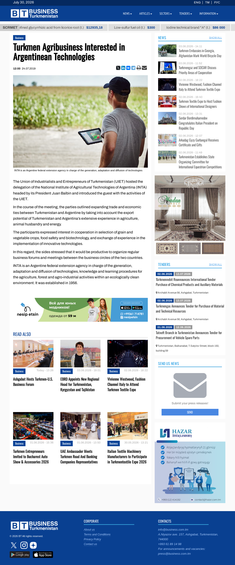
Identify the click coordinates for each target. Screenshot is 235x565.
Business (19, 38)
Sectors (165, 13)
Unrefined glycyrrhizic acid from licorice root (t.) (63, 27)
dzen (32, 545)
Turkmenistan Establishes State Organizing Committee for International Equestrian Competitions (200, 161)
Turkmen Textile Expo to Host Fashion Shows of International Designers (200, 104)
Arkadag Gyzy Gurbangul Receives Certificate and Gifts (199, 142)
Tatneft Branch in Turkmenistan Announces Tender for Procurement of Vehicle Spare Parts (189, 335)
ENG (197, 2)
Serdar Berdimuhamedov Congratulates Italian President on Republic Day (198, 123)
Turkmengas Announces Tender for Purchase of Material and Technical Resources (190, 308)
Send (190, 412)
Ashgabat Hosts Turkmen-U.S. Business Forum (33, 382)
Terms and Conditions (97, 534)
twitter (14, 545)
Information (208, 13)
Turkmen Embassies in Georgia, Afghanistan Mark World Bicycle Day (200, 53)
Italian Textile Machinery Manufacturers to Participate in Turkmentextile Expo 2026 (127, 457)
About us (89, 529)
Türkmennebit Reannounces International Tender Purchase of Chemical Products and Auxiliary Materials (189, 282)
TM (207, 2)
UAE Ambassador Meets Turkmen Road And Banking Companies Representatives (79, 457)
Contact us (90, 544)
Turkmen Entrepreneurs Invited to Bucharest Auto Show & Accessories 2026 (31, 457)
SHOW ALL (215, 37)
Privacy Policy (92, 539)
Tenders (164, 264)
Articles (145, 13)
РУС (217, 2)
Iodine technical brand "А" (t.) (201, 27)
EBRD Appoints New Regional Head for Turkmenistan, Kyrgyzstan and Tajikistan (79, 384)
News (162, 37)
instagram (23, 545)
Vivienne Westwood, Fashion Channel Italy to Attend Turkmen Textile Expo (126, 384)
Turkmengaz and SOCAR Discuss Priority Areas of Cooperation (197, 70)
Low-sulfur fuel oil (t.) (139, 27)
